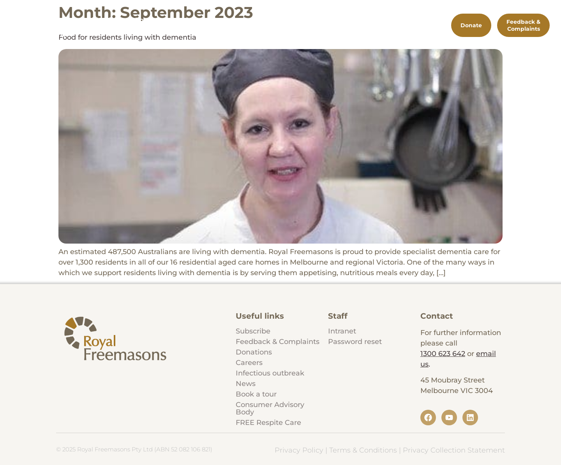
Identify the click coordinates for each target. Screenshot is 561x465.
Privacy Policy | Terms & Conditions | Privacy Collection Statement (390, 450)
